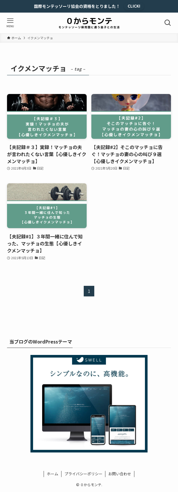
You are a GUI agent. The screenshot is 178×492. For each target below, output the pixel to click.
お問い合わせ (119, 473)
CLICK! (134, 6)
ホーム (52, 473)
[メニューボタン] (10, 23)
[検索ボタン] (168, 23)
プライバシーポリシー (83, 473)
